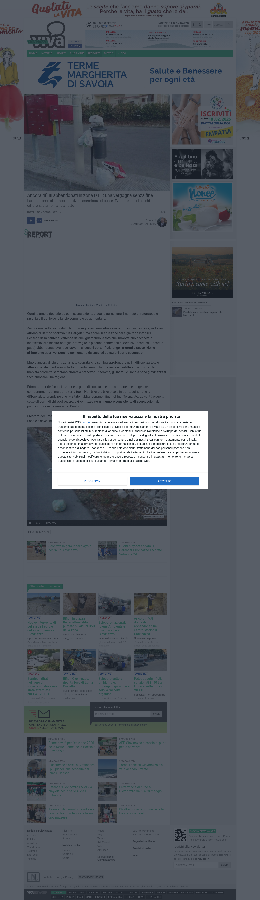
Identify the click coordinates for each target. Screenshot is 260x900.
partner (86, 422)
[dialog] (130, 450)
